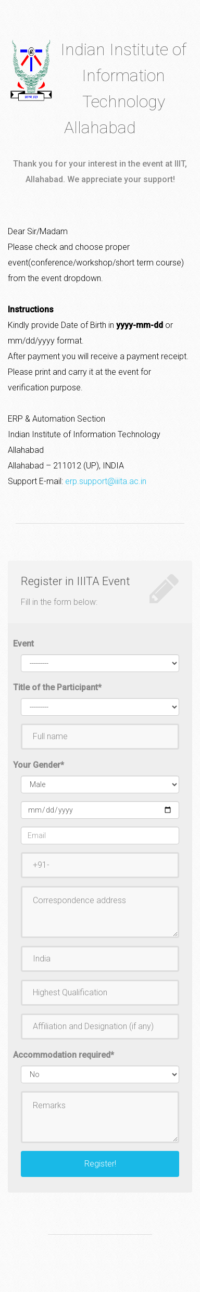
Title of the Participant (57, 687)
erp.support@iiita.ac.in (105, 481)
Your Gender (38, 765)
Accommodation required (63, 1055)
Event (23, 644)
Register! (100, 1164)
